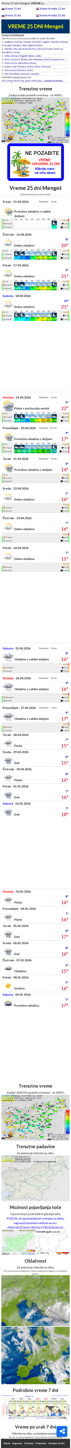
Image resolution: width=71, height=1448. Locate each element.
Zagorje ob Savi (34, 45)
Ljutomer (25, 73)
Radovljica (38, 59)
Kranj (7, 59)
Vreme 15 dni (13, 8)
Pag (22, 80)
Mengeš (17, 45)
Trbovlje (27, 41)
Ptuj (15, 48)
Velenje (15, 55)
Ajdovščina (23, 63)
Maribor (8, 48)
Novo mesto (11, 70)
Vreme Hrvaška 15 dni (52, 8)
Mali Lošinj (36, 80)
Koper (8, 66)
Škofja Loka (26, 59)
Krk (3, 80)
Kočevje (64, 41)
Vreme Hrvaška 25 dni (52, 15)
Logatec (46, 41)
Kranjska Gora (57, 59)
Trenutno (29, 1443)
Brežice (22, 70)
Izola (14, 66)
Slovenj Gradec (45, 48)
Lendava (35, 73)
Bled (46, 59)
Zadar (27, 80)
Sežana (30, 66)
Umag (9, 80)
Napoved (17, 1443)
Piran (38, 66)
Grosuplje (7, 45)
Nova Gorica (11, 63)
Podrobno (41, 1443)
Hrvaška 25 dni (57, 1443)
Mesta (7, 1443)
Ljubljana (9, 41)
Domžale (36, 41)
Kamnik (18, 41)
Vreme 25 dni (13, 15)
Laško (38, 55)
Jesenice (15, 59)
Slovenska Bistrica (27, 48)
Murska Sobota (12, 73)
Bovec (33, 63)
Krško (30, 70)
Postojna (21, 66)
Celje (7, 55)
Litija (24, 45)
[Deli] (62, 1431)
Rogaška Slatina (27, 55)
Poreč (16, 80)
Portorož (46, 66)
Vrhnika (55, 41)
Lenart (16, 52)
